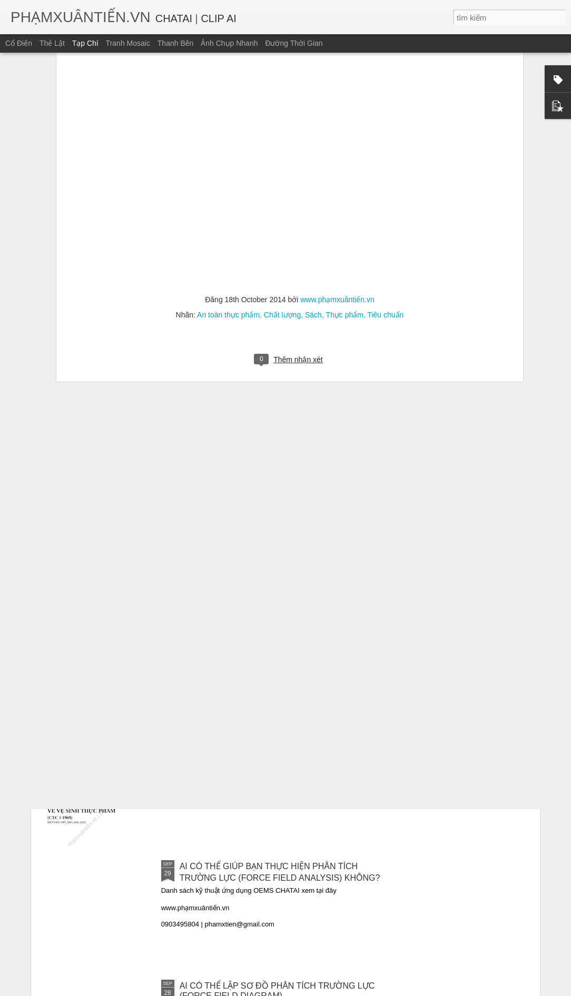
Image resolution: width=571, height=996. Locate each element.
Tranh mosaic (128, 43)
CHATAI (173, 18)
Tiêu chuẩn (385, 152)
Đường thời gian (293, 43)
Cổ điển (18, 43)
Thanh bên (175, 43)
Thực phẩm (344, 152)
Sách (313, 152)
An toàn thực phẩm (228, 152)
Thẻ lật (52, 43)
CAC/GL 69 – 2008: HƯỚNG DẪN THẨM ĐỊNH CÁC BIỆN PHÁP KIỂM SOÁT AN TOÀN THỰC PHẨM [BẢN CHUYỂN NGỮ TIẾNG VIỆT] (278, 639)
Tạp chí (85, 43)
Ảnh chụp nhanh (229, 43)
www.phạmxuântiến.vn (337, 137)
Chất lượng (282, 152)
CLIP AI (218, 18)
